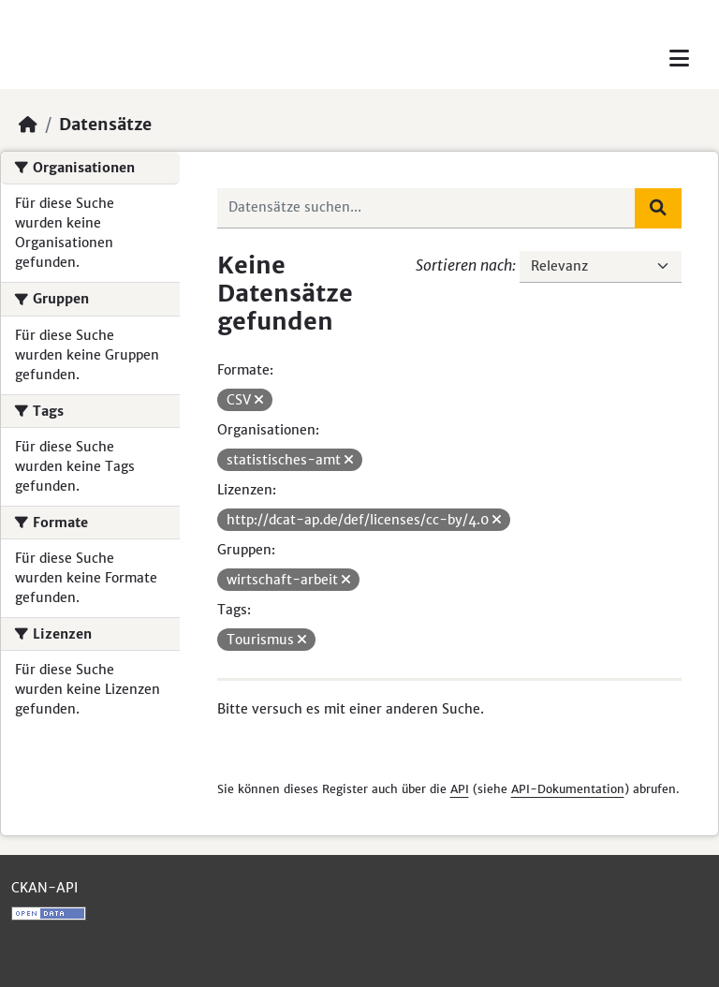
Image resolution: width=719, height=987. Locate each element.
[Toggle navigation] (679, 58)
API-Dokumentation (567, 789)
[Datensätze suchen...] (427, 208)
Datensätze (105, 124)
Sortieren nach (464, 265)
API (459, 789)
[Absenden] (658, 208)
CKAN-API (44, 887)
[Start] (28, 124)
